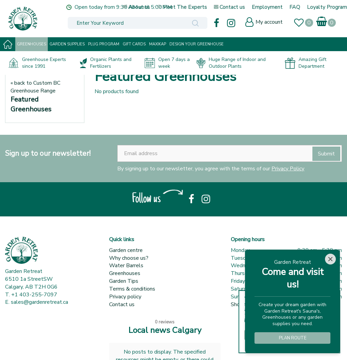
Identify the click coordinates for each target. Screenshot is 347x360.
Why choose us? (128, 258)
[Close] (330, 259)
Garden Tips (123, 281)
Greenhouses (124, 273)
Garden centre (126, 250)
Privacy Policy (287, 168)
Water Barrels (126, 265)
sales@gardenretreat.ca (39, 302)
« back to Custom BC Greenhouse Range (35, 86)
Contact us (122, 304)
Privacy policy (125, 296)
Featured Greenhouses (31, 104)
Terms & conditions (132, 289)
